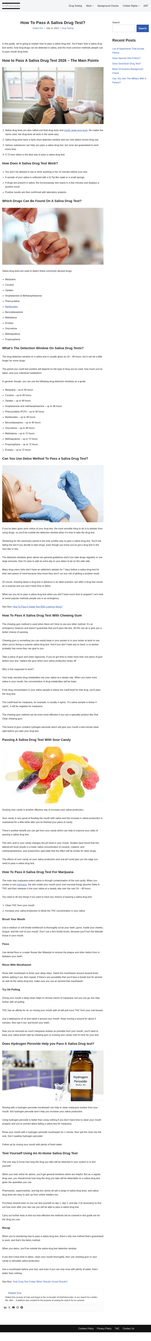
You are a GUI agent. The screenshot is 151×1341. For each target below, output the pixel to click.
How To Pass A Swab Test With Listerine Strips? (38, 609)
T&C (117, 1337)
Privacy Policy (104, 1337)
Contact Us (129, 1337)
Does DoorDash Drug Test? (126, 64)
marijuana (22, 888)
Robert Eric (38, 28)
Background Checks (107, 6)
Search (116, 22)
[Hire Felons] (11, 6)
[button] (92, 5)
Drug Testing (75, 6)
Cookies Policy (86, 1337)
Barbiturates (11, 307)
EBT (146, 6)
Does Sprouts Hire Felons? (126, 58)
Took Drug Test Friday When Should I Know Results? (40, 1290)
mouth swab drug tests (76, 130)
